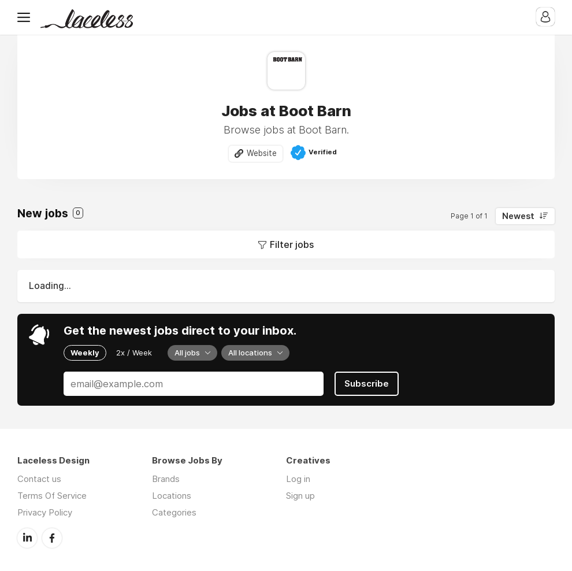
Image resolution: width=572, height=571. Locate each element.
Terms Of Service (52, 495)
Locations (171, 495)
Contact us (39, 478)
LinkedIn (27, 538)
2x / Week (134, 352)
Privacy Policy (44, 512)
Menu (26, 17)
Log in (298, 478)
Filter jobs (292, 244)
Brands (166, 478)
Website (262, 153)
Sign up (300, 495)
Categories (174, 512)
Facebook (52, 538)
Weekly (84, 352)
